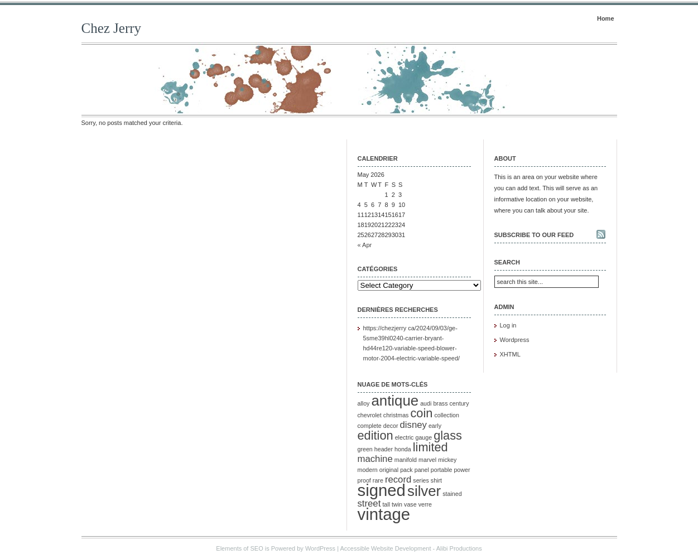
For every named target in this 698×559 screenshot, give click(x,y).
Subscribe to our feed (534, 235)
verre (425, 504)
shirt (436, 480)
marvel (427, 459)
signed (382, 490)
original (388, 469)
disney (413, 425)
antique (394, 400)
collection (446, 415)
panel (422, 469)
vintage (384, 514)
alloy (364, 403)
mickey (447, 459)
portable (442, 469)
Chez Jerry (111, 28)
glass (448, 435)
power (462, 469)
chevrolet (370, 415)
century (459, 403)
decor (390, 425)
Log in (508, 325)
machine (375, 459)
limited (430, 447)
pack (406, 469)
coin (421, 413)
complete (370, 425)
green (365, 449)
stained (451, 493)
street (369, 503)
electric (404, 437)
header (383, 449)
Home (605, 18)
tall (386, 504)
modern (368, 469)
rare (378, 480)
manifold (405, 459)
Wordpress (514, 339)
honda (402, 449)
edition (375, 435)
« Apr (365, 245)
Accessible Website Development (385, 548)
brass (440, 403)
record (398, 479)
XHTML (510, 354)
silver (424, 491)
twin (397, 504)
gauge (423, 437)
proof (364, 480)
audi (425, 403)
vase (410, 504)
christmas (396, 415)
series (421, 480)
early (435, 425)
